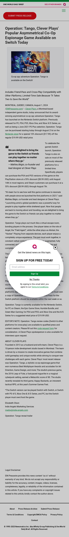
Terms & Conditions (39, 287)
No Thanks (34, 279)
